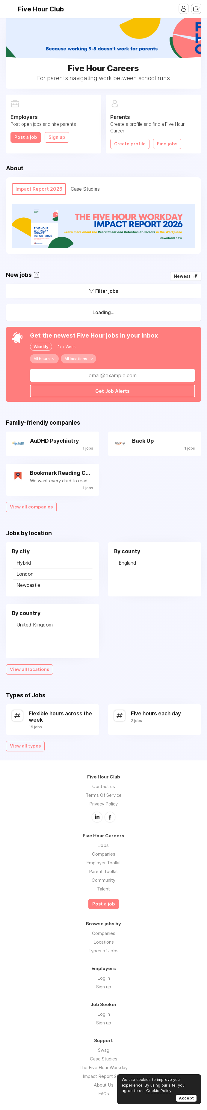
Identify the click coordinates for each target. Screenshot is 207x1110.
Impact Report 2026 (103, 1076)
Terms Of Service (104, 795)
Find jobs (167, 144)
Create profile (130, 144)
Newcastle (28, 585)
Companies (103, 854)
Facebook (110, 817)
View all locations (29, 669)
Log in (103, 978)
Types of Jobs (103, 951)
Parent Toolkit (103, 871)
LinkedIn (97, 817)
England (127, 563)
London (25, 574)
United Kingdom (34, 625)
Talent (103, 889)
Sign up (57, 137)
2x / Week (66, 346)
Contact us (103, 786)
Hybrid (23, 563)
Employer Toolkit (103, 863)
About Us (104, 1085)
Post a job (25, 137)
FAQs (103, 1093)
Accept (186, 1098)
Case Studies (103, 1059)
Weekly (41, 346)
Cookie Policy (158, 1090)
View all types (25, 746)
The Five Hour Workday (103, 1067)
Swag (103, 1050)
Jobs (103, 845)
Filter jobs (106, 291)
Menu (10, 9)
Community (103, 880)
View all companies (31, 507)
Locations (103, 942)
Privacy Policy (103, 804)
